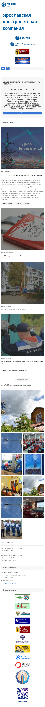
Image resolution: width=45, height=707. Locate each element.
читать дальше (7, 203)
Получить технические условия (12, 555)
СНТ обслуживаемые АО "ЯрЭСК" (12, 548)
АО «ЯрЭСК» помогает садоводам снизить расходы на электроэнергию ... (22, 362)
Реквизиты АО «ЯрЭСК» (9, 560)
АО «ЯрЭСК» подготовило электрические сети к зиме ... (17, 309)
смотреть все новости (23, 203)
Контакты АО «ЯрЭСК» (9, 558)
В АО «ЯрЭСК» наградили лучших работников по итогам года (21, 175)
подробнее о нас (22, 113)
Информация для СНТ (8, 550)
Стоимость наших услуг (9, 553)
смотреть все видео (22, 379)
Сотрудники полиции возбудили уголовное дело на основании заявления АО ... (19, 256)
